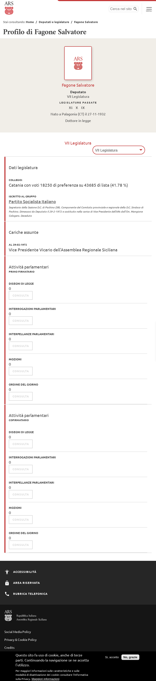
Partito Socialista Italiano (32, 201)
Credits (9, 647)
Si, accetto (112, 657)
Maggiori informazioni (45, 679)
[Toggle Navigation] (149, 8)
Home (30, 22)
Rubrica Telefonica (26, 593)
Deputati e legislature (54, 22)
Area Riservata (22, 582)
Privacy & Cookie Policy (20, 640)
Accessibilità (20, 572)
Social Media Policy (17, 632)
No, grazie (130, 657)
